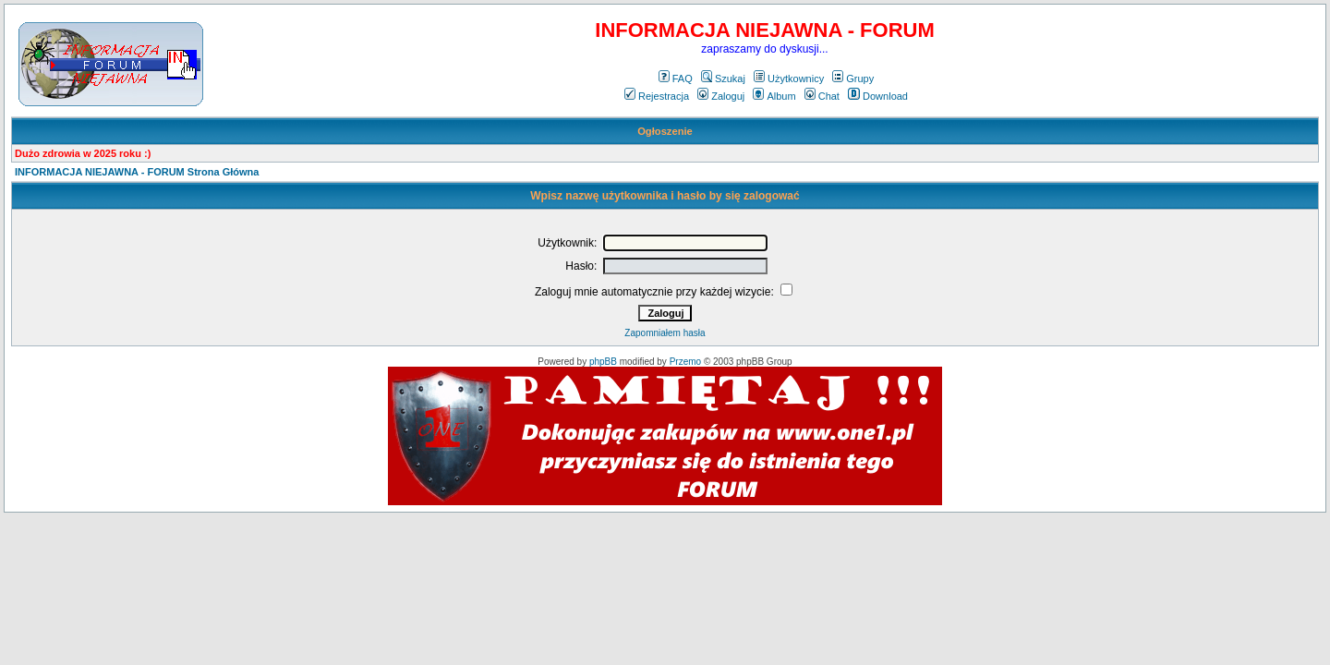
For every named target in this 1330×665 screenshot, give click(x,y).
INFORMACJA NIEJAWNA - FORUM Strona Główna (137, 171)
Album (774, 96)
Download (878, 96)
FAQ (676, 78)
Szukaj (723, 78)
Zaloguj (720, 96)
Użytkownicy (789, 78)
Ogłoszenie (665, 131)
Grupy (853, 78)
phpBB (603, 362)
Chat (822, 96)
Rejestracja (656, 96)
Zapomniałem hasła (664, 333)
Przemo (685, 362)
